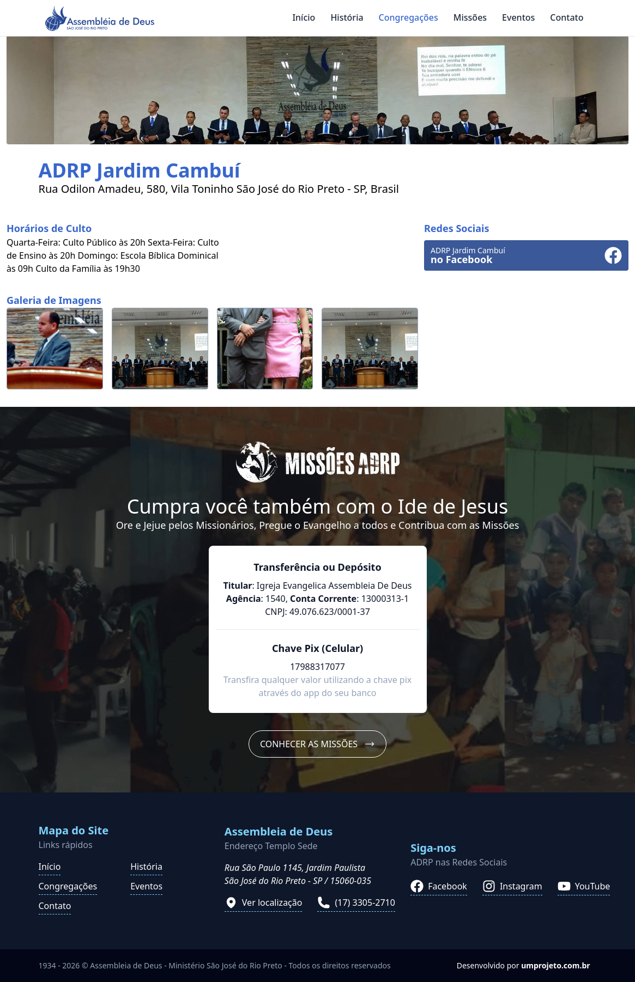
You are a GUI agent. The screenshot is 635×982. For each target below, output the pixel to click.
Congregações (408, 17)
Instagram (512, 886)
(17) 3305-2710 (356, 902)
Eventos (518, 17)
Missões (470, 17)
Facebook (438, 886)
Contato (566, 17)
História (346, 17)
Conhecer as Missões (317, 744)
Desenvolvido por (523, 965)
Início (303, 17)
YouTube (584, 886)
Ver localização (264, 902)
